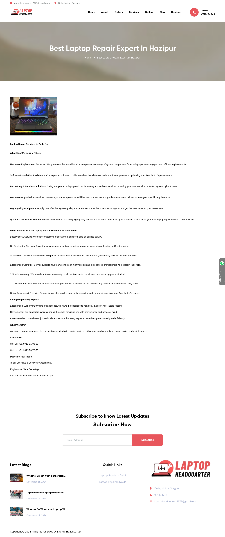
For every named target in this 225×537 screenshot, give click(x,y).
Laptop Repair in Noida (112, 482)
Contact (176, 12)
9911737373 (159, 495)
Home (91, 12)
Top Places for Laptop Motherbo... (45, 493)
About (104, 12)
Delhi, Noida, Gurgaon (167, 488)
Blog (162, 12)
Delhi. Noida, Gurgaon (69, 3)
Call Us (202, 12)
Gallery (119, 12)
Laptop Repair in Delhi (112, 475)
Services (134, 12)
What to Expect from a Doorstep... (45, 476)
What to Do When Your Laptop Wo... (47, 509)
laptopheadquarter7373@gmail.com (32, 3)
